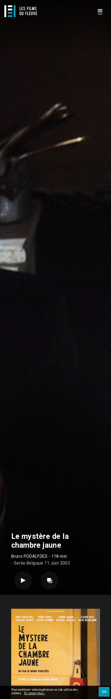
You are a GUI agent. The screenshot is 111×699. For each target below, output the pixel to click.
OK (104, 692)
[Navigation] (100, 11)
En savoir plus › (34, 693)
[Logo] (21, 11)
